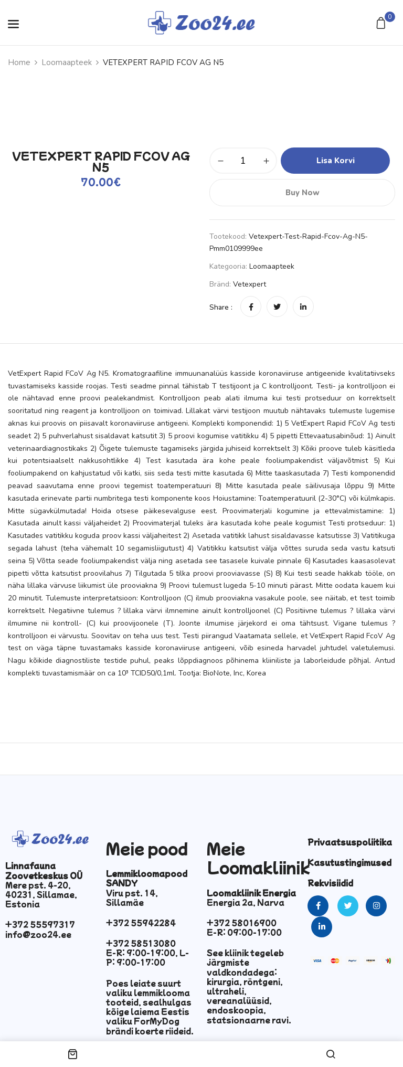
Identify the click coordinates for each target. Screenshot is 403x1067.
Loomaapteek (66, 62)
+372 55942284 (141, 922)
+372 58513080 (141, 943)
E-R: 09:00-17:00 (244, 932)
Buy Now (302, 192)
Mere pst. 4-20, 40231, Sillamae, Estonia (41, 894)
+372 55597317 (40, 924)
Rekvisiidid (330, 883)
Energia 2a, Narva (245, 902)
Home (19, 62)
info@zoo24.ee (38, 934)
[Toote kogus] (243, 161)
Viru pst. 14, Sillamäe (132, 897)
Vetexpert (249, 284)
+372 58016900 (242, 922)
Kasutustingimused (349, 862)
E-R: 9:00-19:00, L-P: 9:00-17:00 (147, 957)
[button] (382, 24)
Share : (220, 307)
